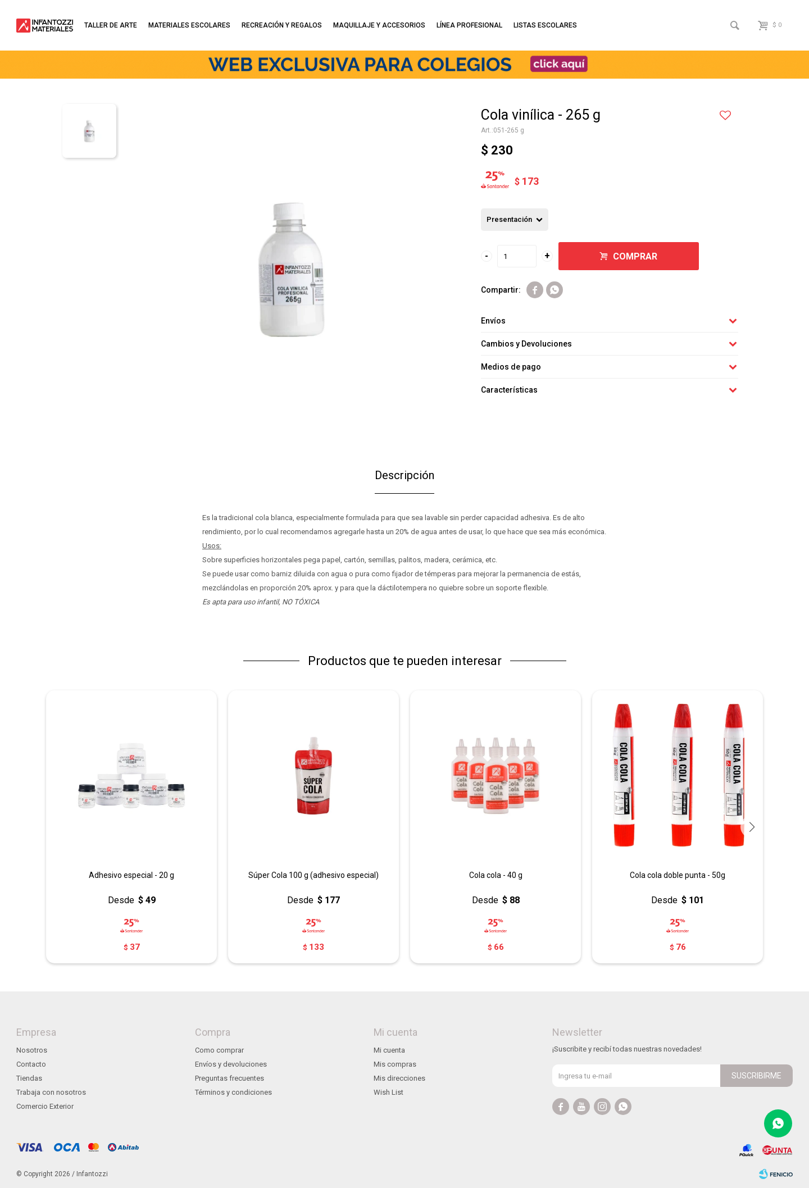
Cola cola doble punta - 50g (677, 875)
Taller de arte (110, 25)
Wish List (388, 1092)
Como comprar (219, 1050)
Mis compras (395, 1064)
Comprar (635, 256)
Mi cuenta (389, 1050)
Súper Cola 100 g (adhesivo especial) (313, 875)
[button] (751, 826)
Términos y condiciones (233, 1092)
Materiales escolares (189, 25)
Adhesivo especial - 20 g (131, 875)
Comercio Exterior (45, 1106)
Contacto (31, 1064)
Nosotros (31, 1050)
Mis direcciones (399, 1078)
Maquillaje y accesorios (379, 25)
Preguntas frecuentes (229, 1078)
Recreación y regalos (282, 25)
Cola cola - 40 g (495, 875)
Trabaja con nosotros (51, 1092)
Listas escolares (545, 25)
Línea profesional (469, 25)
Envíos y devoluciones (231, 1064)
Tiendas (29, 1078)
